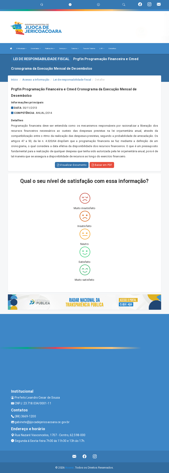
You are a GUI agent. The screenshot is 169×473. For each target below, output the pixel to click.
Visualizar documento (71, 164)
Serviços (63, 48)
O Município (21, 48)
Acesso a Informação (35, 79)
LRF (101, 48)
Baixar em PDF (102, 164)
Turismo (75, 48)
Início (14, 79)
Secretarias (35, 48)
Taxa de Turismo (89, 48)
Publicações (50, 48)
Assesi (69, 467)
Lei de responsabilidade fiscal (72, 79)
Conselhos (112, 48)
